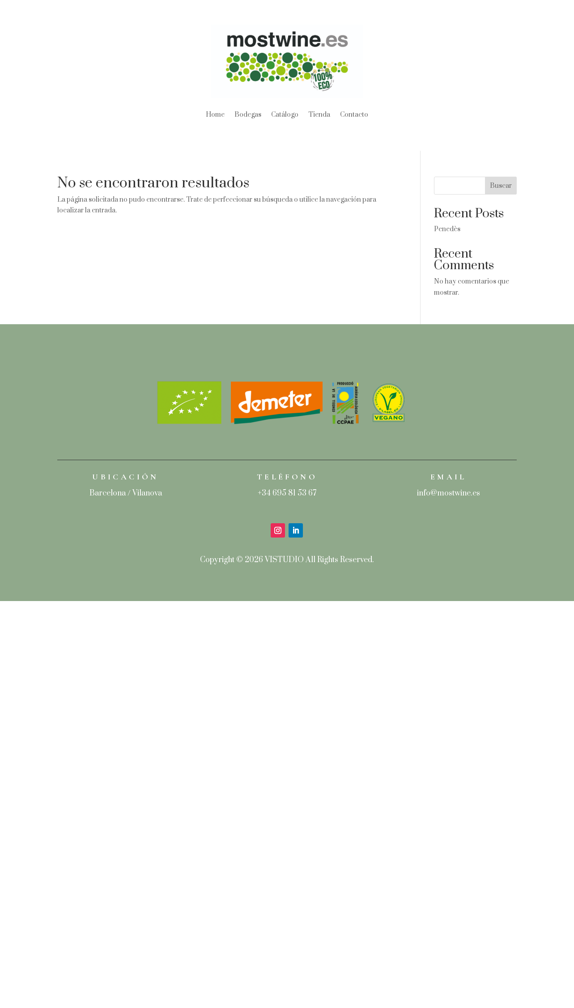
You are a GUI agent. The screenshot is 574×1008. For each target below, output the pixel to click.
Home (215, 114)
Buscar (501, 186)
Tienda (319, 114)
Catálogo (284, 114)
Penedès (447, 229)
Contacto (354, 114)
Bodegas (247, 114)
